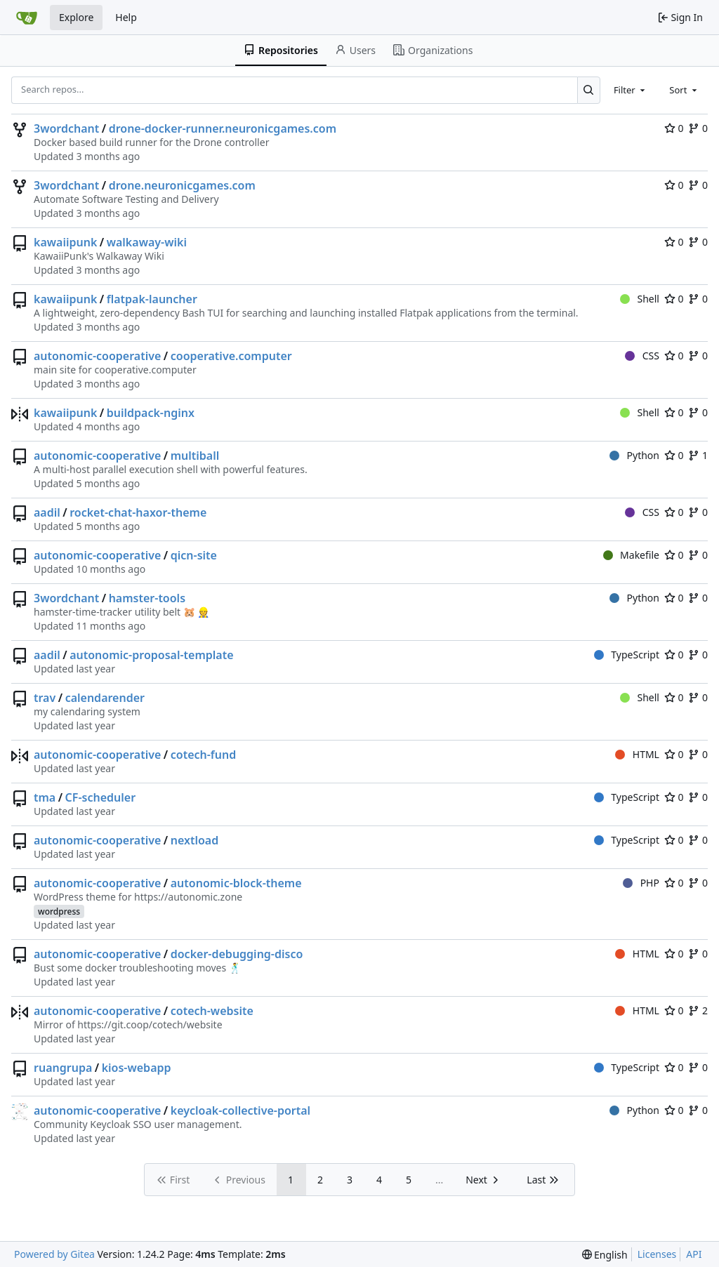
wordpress (59, 911)
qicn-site (194, 555)
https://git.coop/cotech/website (149, 1024)
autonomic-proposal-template (151, 655)
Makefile (631, 555)
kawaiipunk (65, 242)
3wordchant (66, 128)
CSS (642, 355)
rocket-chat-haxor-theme (138, 512)
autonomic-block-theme (236, 883)
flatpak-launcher (152, 299)
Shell (639, 298)
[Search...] (588, 90)
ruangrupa (63, 1068)
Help (126, 17)
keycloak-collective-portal (240, 1110)
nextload (194, 840)
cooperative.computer (231, 356)
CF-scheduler (100, 797)
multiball (195, 456)
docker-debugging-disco (237, 954)
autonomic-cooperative (97, 356)
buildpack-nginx (150, 413)
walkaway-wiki (147, 242)
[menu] (605, 1254)
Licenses (657, 1254)
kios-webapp (136, 1068)
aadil (47, 512)
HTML (637, 754)
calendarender (105, 698)
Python (634, 455)
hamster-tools (147, 598)
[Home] (26, 17)
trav (44, 698)
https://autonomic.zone (188, 896)
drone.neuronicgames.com (182, 185)
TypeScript (626, 654)
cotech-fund (204, 755)
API (693, 1254)
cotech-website (212, 1011)
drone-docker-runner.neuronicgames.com (222, 128)
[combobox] (630, 90)
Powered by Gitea (54, 1254)
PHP (641, 882)
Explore (76, 17)
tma (44, 797)
